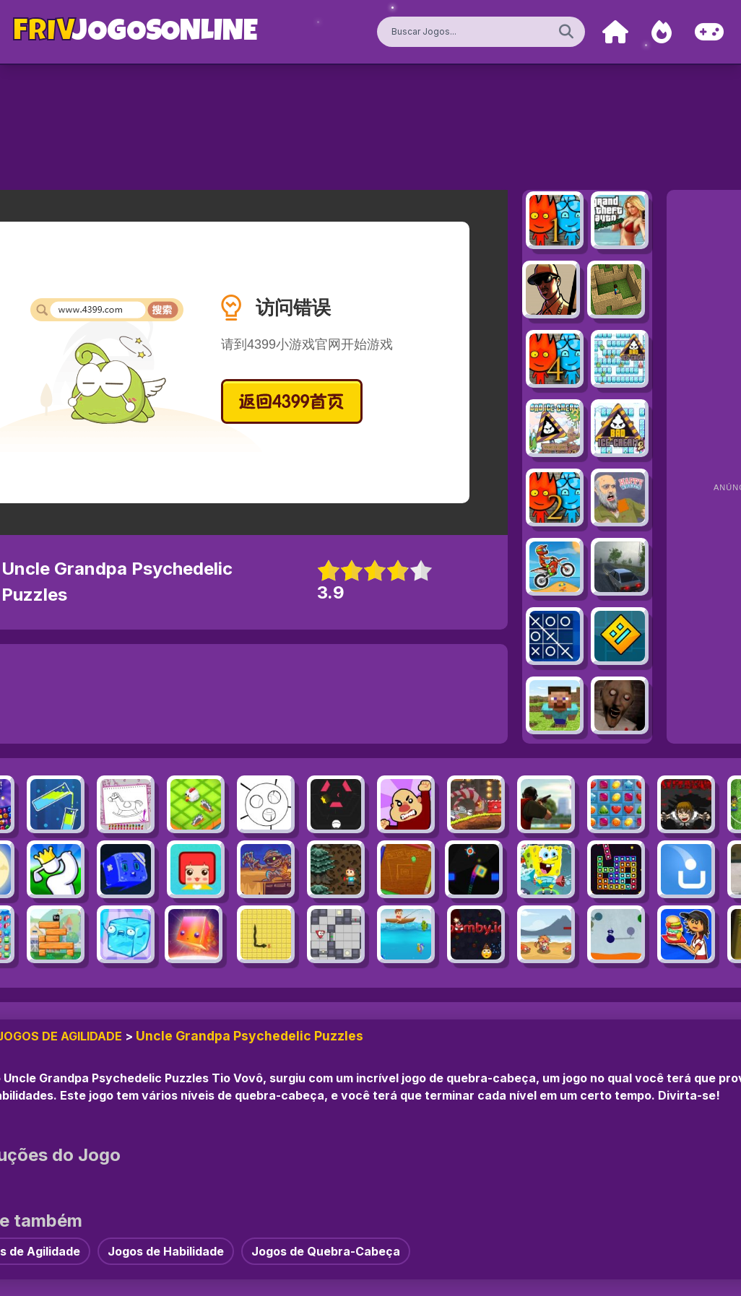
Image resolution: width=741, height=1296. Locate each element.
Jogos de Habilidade (166, 1251)
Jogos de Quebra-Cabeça (325, 1251)
